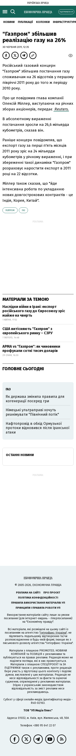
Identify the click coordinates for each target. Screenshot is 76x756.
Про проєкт (51, 592)
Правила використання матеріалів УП (38, 602)
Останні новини (20, 455)
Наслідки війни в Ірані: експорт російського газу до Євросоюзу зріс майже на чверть (33, 311)
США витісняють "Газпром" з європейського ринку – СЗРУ (27, 331)
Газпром (10, 210)
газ (23, 210)
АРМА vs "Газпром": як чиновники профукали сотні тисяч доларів (31, 348)
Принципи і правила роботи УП (38, 607)
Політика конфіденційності (38, 597)
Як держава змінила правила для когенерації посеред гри (35, 398)
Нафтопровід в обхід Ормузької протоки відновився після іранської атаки (38, 428)
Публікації (25, 22)
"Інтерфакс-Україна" (53, 632)
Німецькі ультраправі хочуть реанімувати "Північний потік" (32, 412)
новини (9, 22)
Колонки (43, 22)
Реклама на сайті (28, 592)
